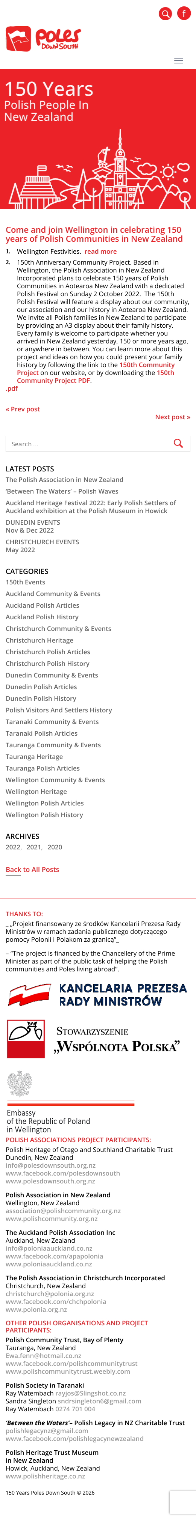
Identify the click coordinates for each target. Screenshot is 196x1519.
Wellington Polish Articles (45, 803)
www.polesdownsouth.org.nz (50, 1181)
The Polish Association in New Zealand (64, 479)
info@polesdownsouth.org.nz (51, 1165)
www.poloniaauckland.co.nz (49, 1264)
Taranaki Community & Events (52, 721)
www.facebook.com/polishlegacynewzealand (75, 1438)
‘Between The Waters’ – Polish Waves (62, 491)
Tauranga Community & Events (53, 745)
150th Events (25, 582)
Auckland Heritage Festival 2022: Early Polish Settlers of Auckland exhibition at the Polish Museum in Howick (91, 506)
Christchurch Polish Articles (48, 651)
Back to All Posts (32, 870)
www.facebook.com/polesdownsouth (63, 1173)
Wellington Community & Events (55, 779)
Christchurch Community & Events (58, 628)
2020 (54, 847)
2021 (34, 847)
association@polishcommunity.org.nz (63, 1210)
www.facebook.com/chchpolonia (56, 1301)
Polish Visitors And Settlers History (59, 710)
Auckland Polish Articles (42, 605)
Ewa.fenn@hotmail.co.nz (43, 1355)
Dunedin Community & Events (52, 675)
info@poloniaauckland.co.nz (49, 1248)
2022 (13, 847)
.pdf (12, 388)
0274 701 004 (75, 1409)
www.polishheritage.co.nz (45, 1476)
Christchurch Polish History (48, 663)
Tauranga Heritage (34, 756)
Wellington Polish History (44, 814)
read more (101, 251)
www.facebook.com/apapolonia (54, 1256)
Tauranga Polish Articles (43, 768)
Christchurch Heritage (39, 640)
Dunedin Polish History (41, 698)
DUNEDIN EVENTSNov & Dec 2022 (33, 526)
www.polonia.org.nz (36, 1309)
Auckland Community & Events (53, 593)
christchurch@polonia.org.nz (50, 1293)
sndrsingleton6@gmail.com (99, 1401)
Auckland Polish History (42, 617)
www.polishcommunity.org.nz (52, 1218)
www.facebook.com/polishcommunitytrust (72, 1363)
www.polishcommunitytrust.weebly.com (68, 1371)
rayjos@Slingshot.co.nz (90, 1393)
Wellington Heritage (36, 791)
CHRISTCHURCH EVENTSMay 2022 (42, 545)
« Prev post (23, 409)
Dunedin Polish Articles (41, 686)
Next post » (172, 416)
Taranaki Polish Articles (41, 733)
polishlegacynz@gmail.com (47, 1430)
